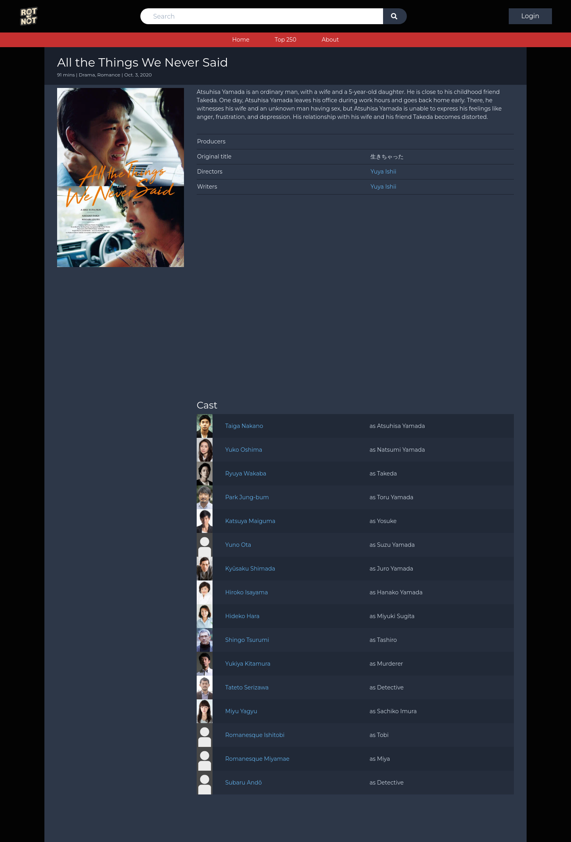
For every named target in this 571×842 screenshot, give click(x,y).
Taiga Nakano (244, 426)
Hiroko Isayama (246, 592)
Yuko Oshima (243, 449)
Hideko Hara (242, 616)
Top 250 (285, 39)
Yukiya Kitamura (247, 663)
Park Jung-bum (247, 497)
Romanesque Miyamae (257, 758)
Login (530, 16)
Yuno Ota (238, 544)
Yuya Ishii (383, 171)
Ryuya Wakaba (245, 473)
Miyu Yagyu (241, 711)
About (330, 39)
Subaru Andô (243, 782)
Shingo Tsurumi (247, 639)
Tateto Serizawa (247, 687)
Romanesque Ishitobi (254, 735)
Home (240, 39)
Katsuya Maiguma (250, 521)
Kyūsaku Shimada (250, 568)
